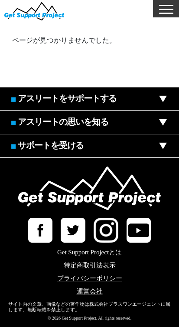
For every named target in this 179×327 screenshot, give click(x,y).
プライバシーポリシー (89, 278)
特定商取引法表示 (90, 265)
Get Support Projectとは (89, 252)
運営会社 (90, 291)
